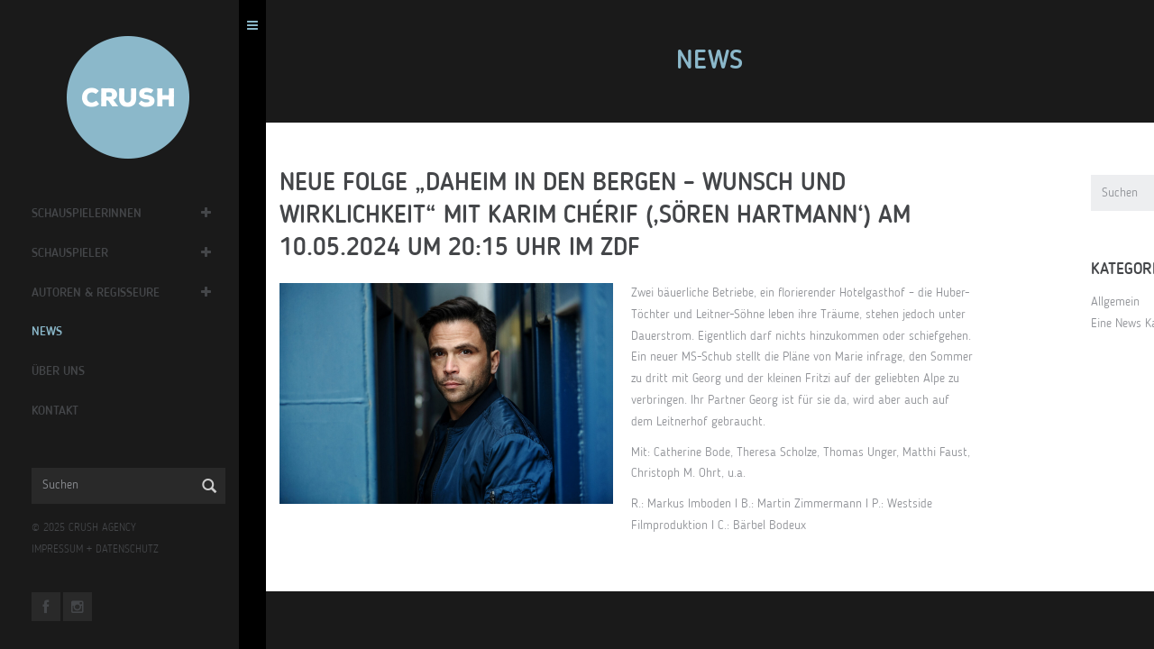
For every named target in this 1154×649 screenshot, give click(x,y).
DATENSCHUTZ (131, 549)
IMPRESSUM (61, 549)
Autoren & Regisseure (100, 293)
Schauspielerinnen (91, 213)
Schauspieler (74, 253)
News (51, 331)
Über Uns (62, 371)
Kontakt (59, 411)
